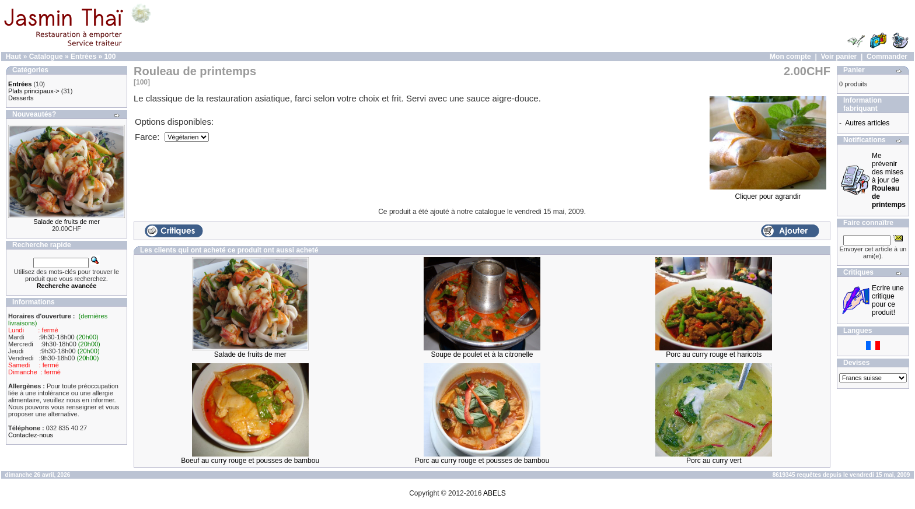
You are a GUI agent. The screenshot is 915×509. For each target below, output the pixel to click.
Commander (887, 56)
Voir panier (838, 56)
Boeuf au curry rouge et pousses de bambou (250, 461)
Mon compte (790, 56)
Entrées (83, 56)
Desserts (20, 97)
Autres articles (867, 123)
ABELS (494, 493)
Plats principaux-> (34, 90)
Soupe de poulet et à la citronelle (482, 354)
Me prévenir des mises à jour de (889, 180)
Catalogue (46, 56)
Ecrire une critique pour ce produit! (888, 300)
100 (110, 56)
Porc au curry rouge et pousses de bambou (482, 461)
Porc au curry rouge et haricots (714, 354)
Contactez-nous (30, 434)
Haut (14, 56)
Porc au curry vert (714, 461)
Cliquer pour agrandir (768, 193)
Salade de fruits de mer (66, 221)
